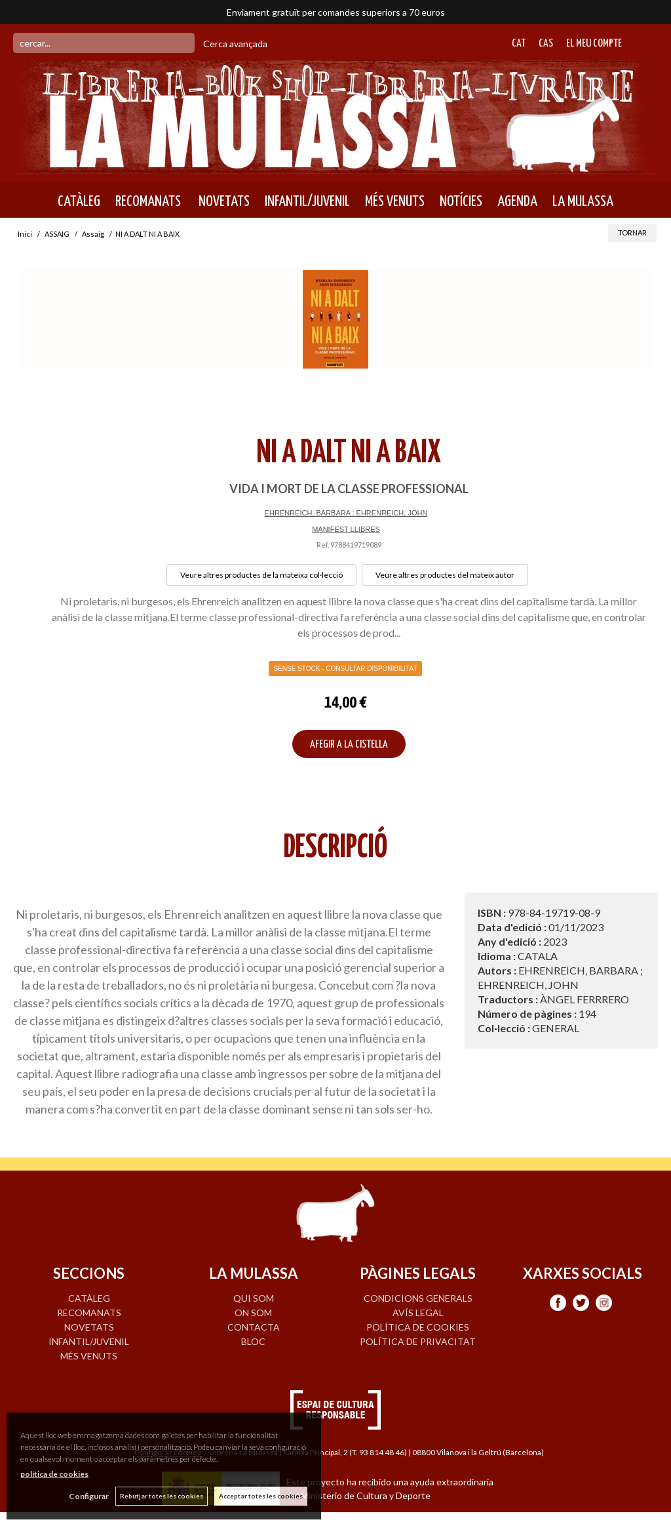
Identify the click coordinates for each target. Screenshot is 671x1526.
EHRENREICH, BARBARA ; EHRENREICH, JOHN (346, 513)
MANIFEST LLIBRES (346, 529)
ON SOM (253, 1312)
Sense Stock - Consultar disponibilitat (345, 668)
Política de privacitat (418, 1341)
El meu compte (594, 43)
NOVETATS (223, 201)
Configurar (89, 1496)
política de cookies (54, 1474)
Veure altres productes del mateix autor (444, 575)
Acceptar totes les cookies (261, 1496)
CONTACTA (253, 1327)
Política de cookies (417, 1327)
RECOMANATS (148, 201)
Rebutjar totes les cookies (161, 1496)
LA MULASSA (582, 201)
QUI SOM (253, 1298)
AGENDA (517, 201)
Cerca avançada (235, 43)
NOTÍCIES (461, 201)
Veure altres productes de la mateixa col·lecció (261, 575)
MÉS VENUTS (395, 201)
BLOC (253, 1341)
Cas (546, 43)
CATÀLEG (79, 201)
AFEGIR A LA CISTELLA (349, 744)
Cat (519, 43)
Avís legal (418, 1312)
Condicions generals (418, 1298)
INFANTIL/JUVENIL (307, 201)
